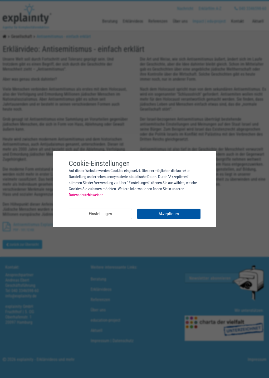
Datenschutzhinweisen (86, 195)
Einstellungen (100, 213)
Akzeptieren (169, 213)
